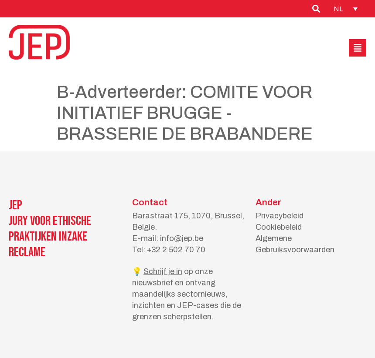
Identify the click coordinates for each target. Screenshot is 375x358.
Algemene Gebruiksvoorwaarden (295, 244)
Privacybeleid (279, 215)
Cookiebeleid (279, 227)
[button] (357, 48)
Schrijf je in (162, 271)
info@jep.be (181, 238)
